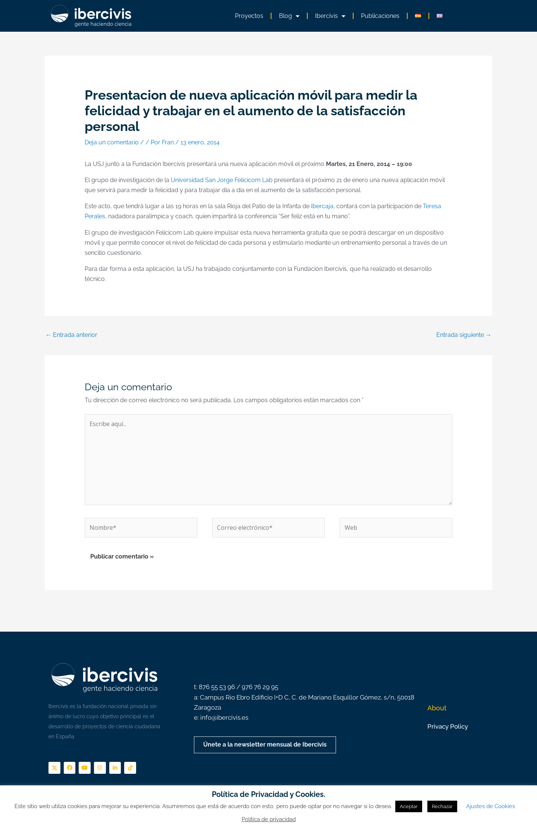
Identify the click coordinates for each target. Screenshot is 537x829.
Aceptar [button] (409, 806)
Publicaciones (380, 15)
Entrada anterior (71, 334)
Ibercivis (330, 16)
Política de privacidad (269, 819)
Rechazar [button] (442, 806)
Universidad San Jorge (202, 180)
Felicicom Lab (254, 180)
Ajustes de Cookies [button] (490, 806)
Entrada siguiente (464, 334)
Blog (289, 16)
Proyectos (249, 15)
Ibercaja (322, 206)
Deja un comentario (112, 142)
